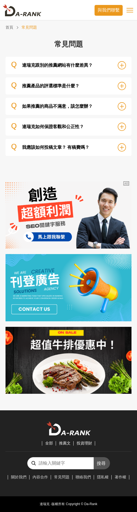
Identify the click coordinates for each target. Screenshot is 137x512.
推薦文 (65, 443)
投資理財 (84, 443)
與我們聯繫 (109, 10)
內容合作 (40, 477)
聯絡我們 (83, 477)
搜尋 (101, 463)
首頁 (9, 27)
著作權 (120, 477)
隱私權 (103, 477)
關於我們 (18, 477)
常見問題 (61, 477)
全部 (49, 443)
